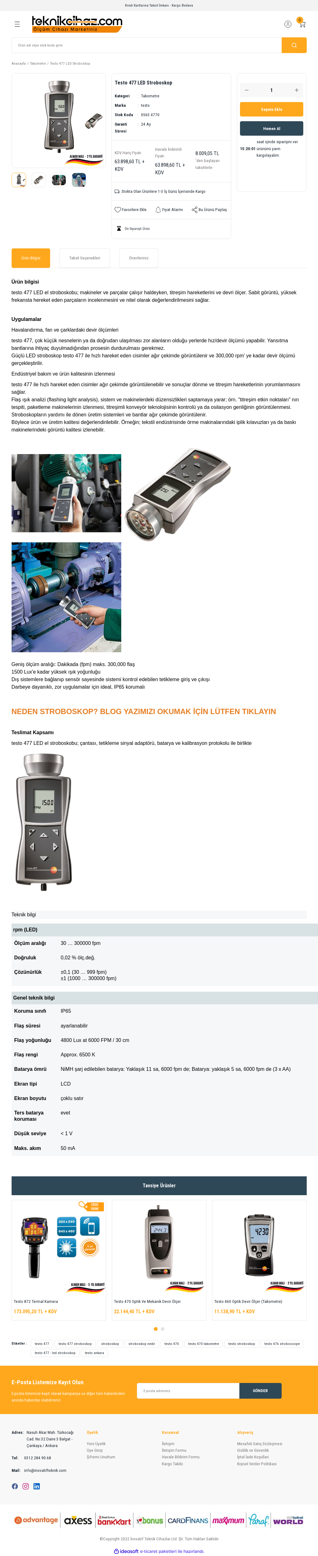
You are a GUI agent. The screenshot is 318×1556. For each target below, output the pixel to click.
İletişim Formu (174, 1450)
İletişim (168, 1443)
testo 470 (171, 1344)
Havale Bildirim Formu (181, 1457)
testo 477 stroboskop (75, 1344)
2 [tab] (162, 1329)
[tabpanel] (59, 1260)
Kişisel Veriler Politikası (257, 1463)
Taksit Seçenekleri (84, 258)
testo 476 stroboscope (282, 1344)
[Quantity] (271, 90)
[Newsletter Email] (209, 1391)
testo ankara (94, 1353)
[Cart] (302, 24)
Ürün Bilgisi (30, 258)
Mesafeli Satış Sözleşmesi (259, 1443)
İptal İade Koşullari (253, 1457)
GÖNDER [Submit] (260, 1390)
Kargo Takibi (172, 1463)
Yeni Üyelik (96, 1443)
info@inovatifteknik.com (39, 1470)
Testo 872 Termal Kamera (36, 1301)
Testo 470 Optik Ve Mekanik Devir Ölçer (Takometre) (147, 1302)
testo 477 (42, 1344)
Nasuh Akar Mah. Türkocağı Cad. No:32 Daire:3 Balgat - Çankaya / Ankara (43, 1439)
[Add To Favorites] (131, 209)
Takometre (150, 96)
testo (145, 105)
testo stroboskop (241, 1344)
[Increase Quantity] (296, 90)
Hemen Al (271, 128)
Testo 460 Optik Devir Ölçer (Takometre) (248, 1301)
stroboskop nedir (141, 1344)
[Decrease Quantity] (246, 90)
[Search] (159, 45)
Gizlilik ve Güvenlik (253, 1450)
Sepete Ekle (271, 109)
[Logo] (77, 24)
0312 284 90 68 (31, 1458)
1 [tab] (156, 1329)
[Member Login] (288, 24)
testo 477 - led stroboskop (55, 1353)
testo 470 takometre (203, 1344)
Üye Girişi (95, 1450)
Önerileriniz (139, 258)
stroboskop (110, 1344)
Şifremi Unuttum (101, 1457)
